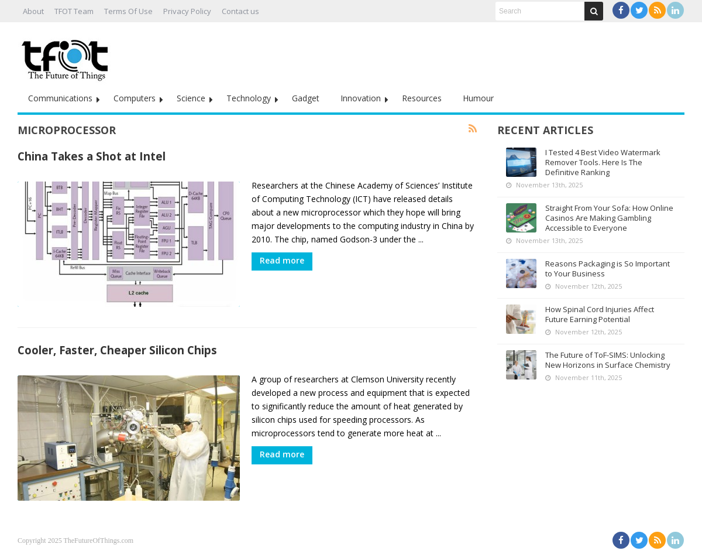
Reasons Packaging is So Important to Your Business (607, 268)
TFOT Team (74, 11)
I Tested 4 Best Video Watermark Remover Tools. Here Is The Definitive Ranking (602, 162)
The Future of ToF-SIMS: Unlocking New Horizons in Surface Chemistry (607, 360)
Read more (282, 260)
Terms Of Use (128, 11)
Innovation (360, 98)
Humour (478, 98)
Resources (422, 98)
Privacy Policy (187, 11)
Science (191, 98)
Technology (248, 98)
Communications (60, 98)
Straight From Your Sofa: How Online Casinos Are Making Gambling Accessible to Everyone (609, 218)
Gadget (305, 98)
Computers (134, 98)
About (33, 11)
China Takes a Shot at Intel (92, 156)
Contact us (240, 11)
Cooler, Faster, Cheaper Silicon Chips (117, 350)
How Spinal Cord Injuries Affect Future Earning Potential (599, 314)
